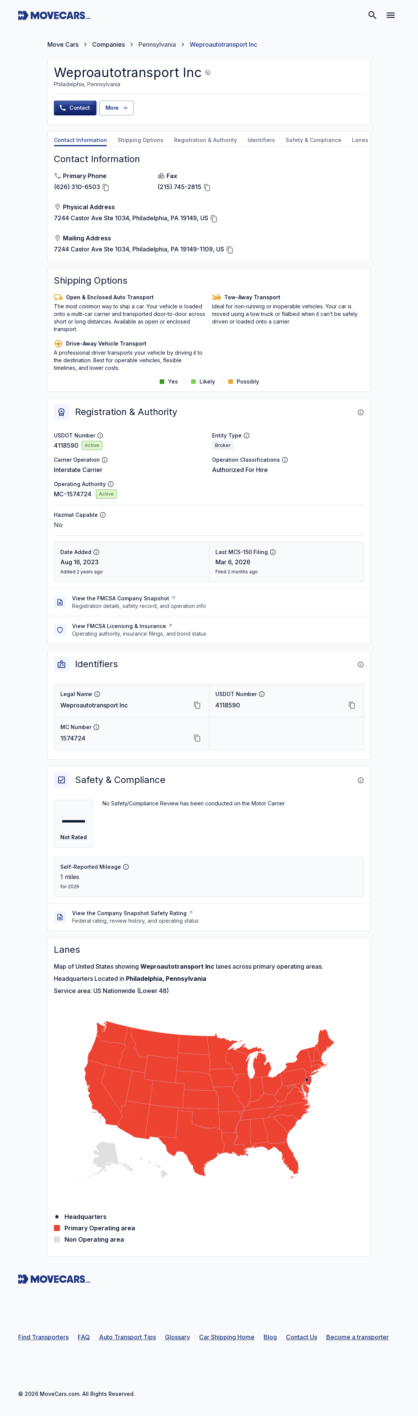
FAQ (84, 1337)
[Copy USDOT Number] (352, 705)
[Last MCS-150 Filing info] (272, 552)
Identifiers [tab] (261, 140)
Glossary (177, 1337)
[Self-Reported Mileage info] (126, 866)
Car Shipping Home (227, 1337)
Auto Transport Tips (127, 1337)
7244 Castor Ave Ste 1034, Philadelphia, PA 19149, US (131, 218)
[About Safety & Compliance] (360, 780)
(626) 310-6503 (77, 187)
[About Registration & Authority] (360, 412)
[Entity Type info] (246, 435)
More (117, 108)
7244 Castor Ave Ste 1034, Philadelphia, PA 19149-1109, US (139, 249)
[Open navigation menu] (391, 15)
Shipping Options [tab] (140, 140)
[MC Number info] (96, 727)
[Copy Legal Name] (197, 705)
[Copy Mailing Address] (230, 250)
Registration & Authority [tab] (205, 140)
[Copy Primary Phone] (106, 187)
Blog (270, 1337)
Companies (108, 44)
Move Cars (63, 44)
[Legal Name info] (97, 694)
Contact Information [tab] (80, 140)
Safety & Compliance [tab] (313, 140)
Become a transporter (357, 1337)
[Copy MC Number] (197, 738)
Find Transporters (43, 1337)
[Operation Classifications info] (284, 459)
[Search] (372, 15)
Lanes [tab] (360, 140)
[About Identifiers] (360, 664)
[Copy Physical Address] (214, 218)
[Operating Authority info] (110, 484)
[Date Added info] (96, 552)
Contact (74, 108)
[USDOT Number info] (100, 435)
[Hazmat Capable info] (102, 514)
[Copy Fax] (207, 187)
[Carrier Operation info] (104, 459)
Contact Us (301, 1337)
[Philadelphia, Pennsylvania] (307, 1079)
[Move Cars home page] (54, 15)
